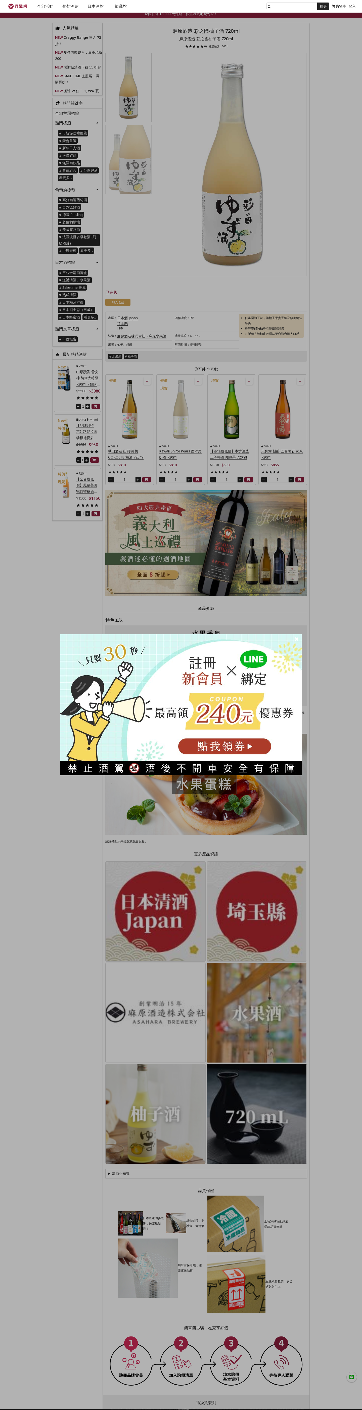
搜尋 (323, 6)
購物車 (339, 6)
